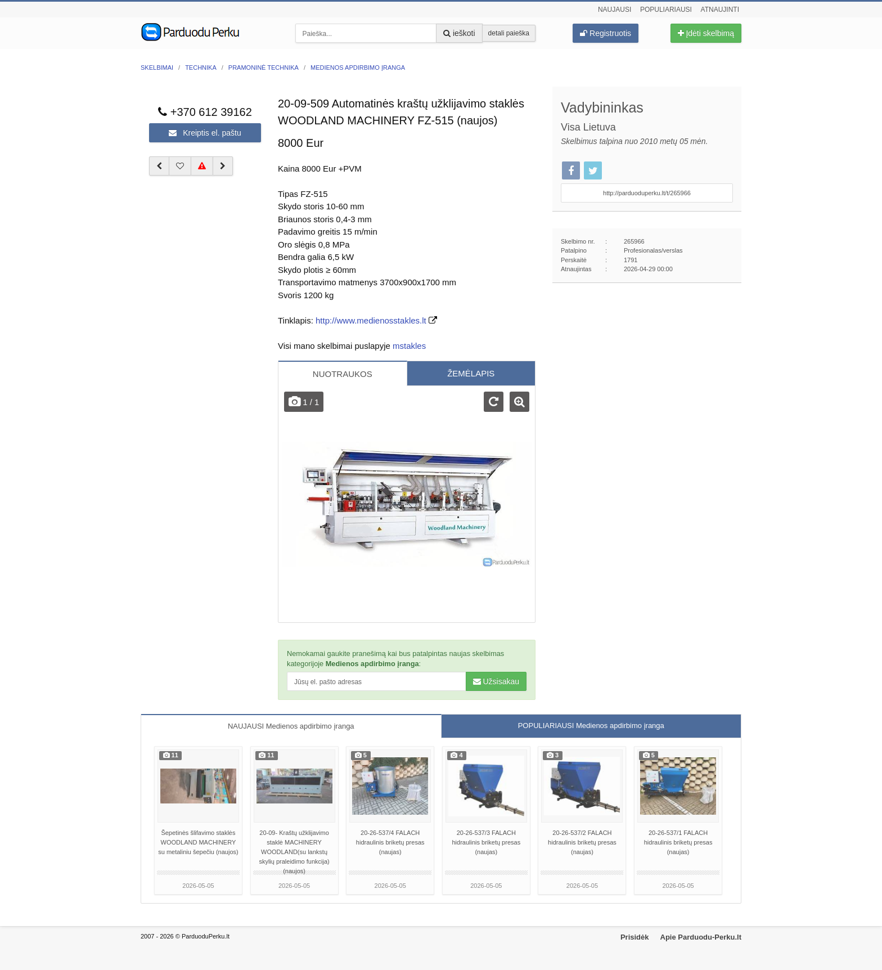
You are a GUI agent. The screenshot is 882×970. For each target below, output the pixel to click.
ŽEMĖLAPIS (470, 373)
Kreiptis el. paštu (205, 132)
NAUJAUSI (291, 726)
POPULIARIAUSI (591, 725)
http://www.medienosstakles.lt (371, 320)
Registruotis (605, 33)
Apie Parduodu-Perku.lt (700, 937)
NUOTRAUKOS (342, 374)
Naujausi (614, 10)
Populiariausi (666, 10)
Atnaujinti (720, 10)
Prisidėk (634, 937)
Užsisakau (496, 681)
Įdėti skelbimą (706, 33)
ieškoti (459, 33)
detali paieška (508, 33)
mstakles (409, 346)
